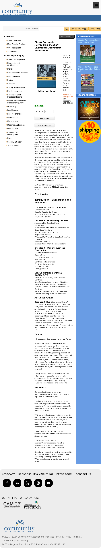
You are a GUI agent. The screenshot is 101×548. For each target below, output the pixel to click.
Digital (9, 69)
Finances (11, 84)
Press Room (64, 474)
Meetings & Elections (16, 125)
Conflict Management (16, 59)
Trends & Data (13, 146)
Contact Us (83, 474)
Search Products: (31, 29)
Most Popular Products (16, 44)
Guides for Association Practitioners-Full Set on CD (89, 69)
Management (12, 121)
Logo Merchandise (15, 114)
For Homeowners (14, 91)
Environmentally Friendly (17, 73)
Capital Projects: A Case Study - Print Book (88, 41)
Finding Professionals (16, 87)
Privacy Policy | (64, 536)
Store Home (12, 51)
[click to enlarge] (47, 91)
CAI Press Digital (14, 48)
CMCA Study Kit (60, 187)
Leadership (11, 106)
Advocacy (8, 474)
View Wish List (79, 29)
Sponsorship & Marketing (35, 474)
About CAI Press (14, 40)
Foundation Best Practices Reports (14, 96)
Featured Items (13, 76)
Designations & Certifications (13, 64)
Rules (9, 138)
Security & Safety (14, 142)
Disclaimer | (21, 540)
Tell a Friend (66, 37)
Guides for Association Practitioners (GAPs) (16, 102)
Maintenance (12, 118)
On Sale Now (12, 129)
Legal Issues (12, 110)
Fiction (10, 80)
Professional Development (12, 133)
